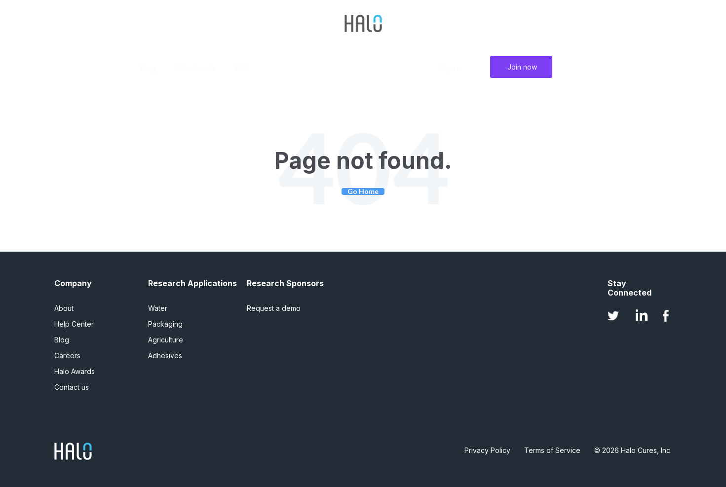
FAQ (242, 68)
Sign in (451, 68)
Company (73, 283)
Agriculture (165, 340)
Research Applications (192, 283)
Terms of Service (552, 450)
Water (157, 308)
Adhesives (165, 355)
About (64, 308)
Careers (67, 355)
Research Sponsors (285, 283)
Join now (522, 67)
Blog (148, 68)
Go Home (363, 191)
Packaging (165, 324)
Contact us (71, 387)
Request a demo (274, 308)
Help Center (74, 324)
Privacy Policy (487, 450)
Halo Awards (196, 68)
